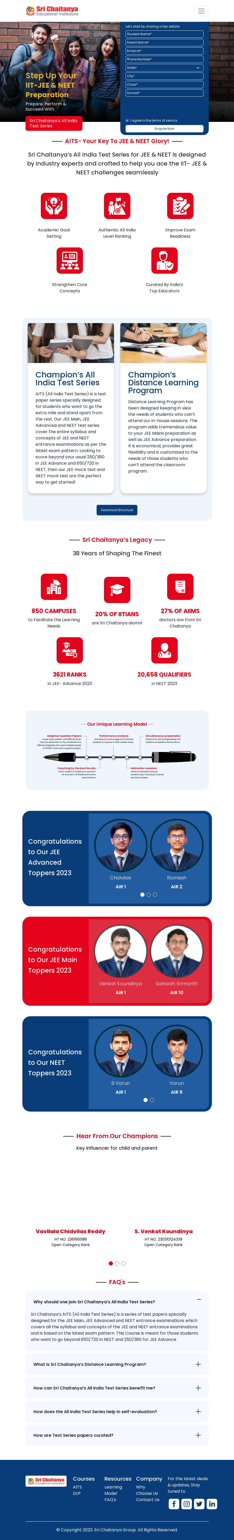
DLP (77, 1493)
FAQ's (110, 1500)
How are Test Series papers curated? (73, 1435)
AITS (77, 1487)
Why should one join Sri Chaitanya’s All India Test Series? (94, 1302)
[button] (142, 895)
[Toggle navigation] (201, 11)
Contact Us (148, 1500)
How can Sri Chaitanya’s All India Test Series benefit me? (94, 1388)
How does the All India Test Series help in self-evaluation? (95, 1412)
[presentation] (166, 108)
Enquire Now (164, 128)
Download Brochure (117, 510)
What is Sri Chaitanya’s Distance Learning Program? (89, 1364)
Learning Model (113, 1490)
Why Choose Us (147, 1490)
